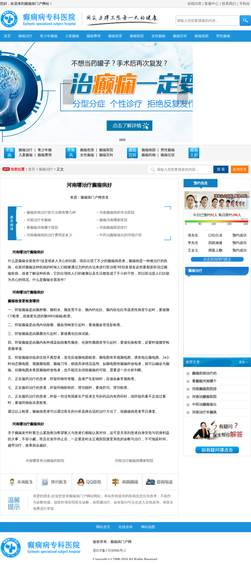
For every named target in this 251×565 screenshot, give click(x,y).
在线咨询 (125, 527)
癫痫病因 (202, 36)
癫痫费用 (94, 36)
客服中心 (212, 4)
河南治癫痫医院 (204, 397)
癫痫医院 (137, 36)
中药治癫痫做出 (204, 404)
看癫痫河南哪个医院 (42, 227)
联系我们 (229, 4)
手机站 (244, 4)
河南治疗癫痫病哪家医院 (134, 461)
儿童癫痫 (72, 36)
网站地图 (148, 527)
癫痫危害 (115, 36)
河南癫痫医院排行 (113, 227)
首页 (7, 36)
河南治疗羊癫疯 (39, 220)
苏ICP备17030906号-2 (109, 550)
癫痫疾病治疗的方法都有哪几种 (51, 212)
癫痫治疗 (25, 36)
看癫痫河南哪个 (204, 381)
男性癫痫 (223, 36)
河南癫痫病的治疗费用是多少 (49, 235)
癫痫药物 (149, 155)
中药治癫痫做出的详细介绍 (120, 235)
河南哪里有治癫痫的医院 (45, 461)
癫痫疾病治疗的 (204, 373)
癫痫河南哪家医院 (113, 220)
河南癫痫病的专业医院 (117, 212)
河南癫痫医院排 (204, 389)
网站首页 (103, 527)
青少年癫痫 (48, 36)
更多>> (243, 362)
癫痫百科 (180, 36)
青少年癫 (45, 150)
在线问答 (194, 4)
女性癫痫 (158, 36)
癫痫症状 (168, 155)
